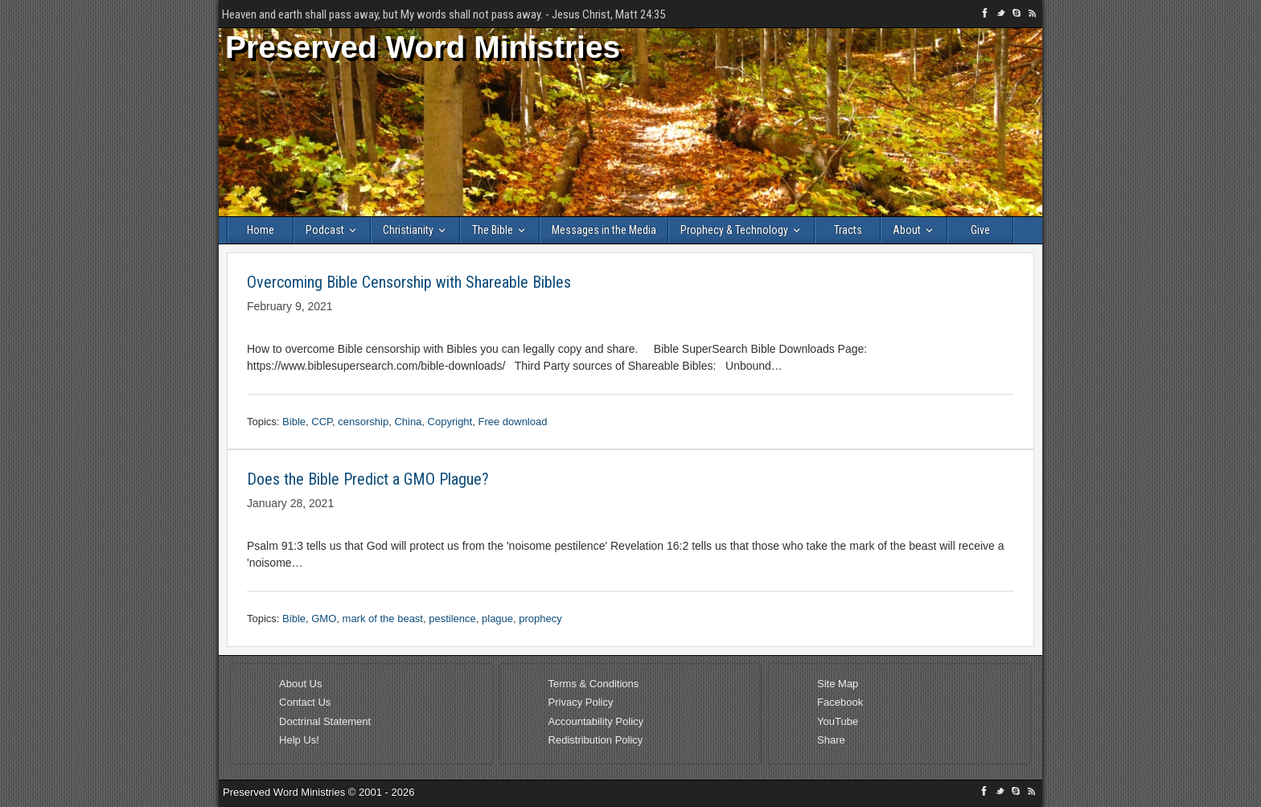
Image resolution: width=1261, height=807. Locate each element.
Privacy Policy (581, 702)
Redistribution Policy (595, 740)
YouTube (837, 721)
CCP (321, 422)
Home (260, 229)
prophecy (540, 618)
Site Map (837, 684)
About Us (300, 684)
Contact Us (305, 702)
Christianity (408, 229)
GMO (323, 618)
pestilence (452, 618)
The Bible (492, 229)
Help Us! (299, 740)
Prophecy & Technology (734, 229)
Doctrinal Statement (325, 721)
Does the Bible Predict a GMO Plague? (368, 479)
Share (831, 740)
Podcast (325, 229)
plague (497, 618)
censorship (363, 422)
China (407, 422)
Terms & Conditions (593, 684)
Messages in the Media (604, 229)
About (907, 229)
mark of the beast (383, 618)
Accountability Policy (596, 721)
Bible (294, 422)
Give (980, 229)
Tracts (848, 229)
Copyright (450, 422)
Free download (512, 422)
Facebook (840, 702)
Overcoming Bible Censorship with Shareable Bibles (409, 282)
